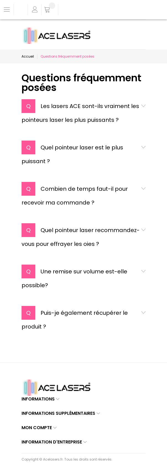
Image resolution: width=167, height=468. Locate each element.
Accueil (28, 56)
